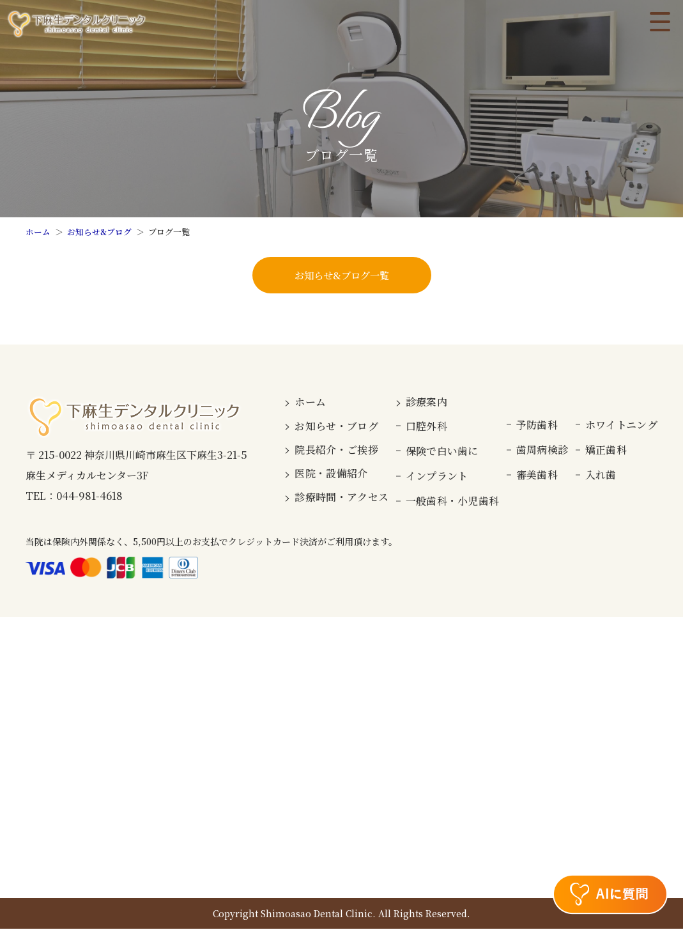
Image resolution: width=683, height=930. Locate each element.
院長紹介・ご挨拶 (336, 451)
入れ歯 (601, 476)
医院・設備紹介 (331, 475)
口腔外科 (426, 427)
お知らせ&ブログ (99, 232)
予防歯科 (537, 426)
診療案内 (426, 403)
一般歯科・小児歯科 (453, 502)
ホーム (38, 232)
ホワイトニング (621, 426)
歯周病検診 (542, 451)
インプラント (437, 477)
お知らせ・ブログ (336, 427)
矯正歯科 (606, 451)
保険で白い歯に (442, 452)
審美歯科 (537, 476)
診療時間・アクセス (341, 498)
